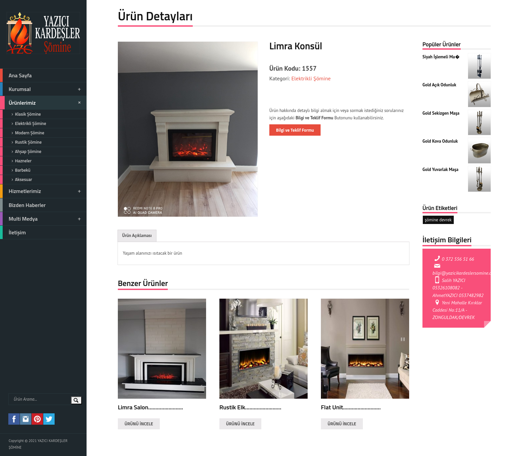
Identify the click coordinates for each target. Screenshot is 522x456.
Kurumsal (41, 89)
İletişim (13, 232)
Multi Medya (41, 218)
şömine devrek (438, 220)
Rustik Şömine (21, 142)
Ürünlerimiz (41, 102)
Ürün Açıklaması (137, 235)
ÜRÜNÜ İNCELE (139, 423)
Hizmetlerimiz (41, 191)
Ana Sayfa (16, 75)
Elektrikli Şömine (23, 123)
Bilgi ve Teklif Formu (295, 130)
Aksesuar (16, 179)
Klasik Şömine (20, 114)
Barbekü (15, 170)
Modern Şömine (22, 132)
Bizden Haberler (23, 205)
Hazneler (16, 160)
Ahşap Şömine (20, 151)
